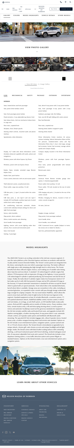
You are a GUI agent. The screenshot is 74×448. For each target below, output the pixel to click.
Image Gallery (44, 84)
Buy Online (54, 9)
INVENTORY (9, 406)
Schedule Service (66, 9)
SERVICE (25, 406)
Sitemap (27, 440)
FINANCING (44, 406)
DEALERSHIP (62, 406)
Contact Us (61, 409)
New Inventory (9, 409)
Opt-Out (6, 442)
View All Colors (31, 84)
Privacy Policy (7, 440)
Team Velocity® (52, 440)
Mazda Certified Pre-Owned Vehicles (10, 420)
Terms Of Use (18, 440)
